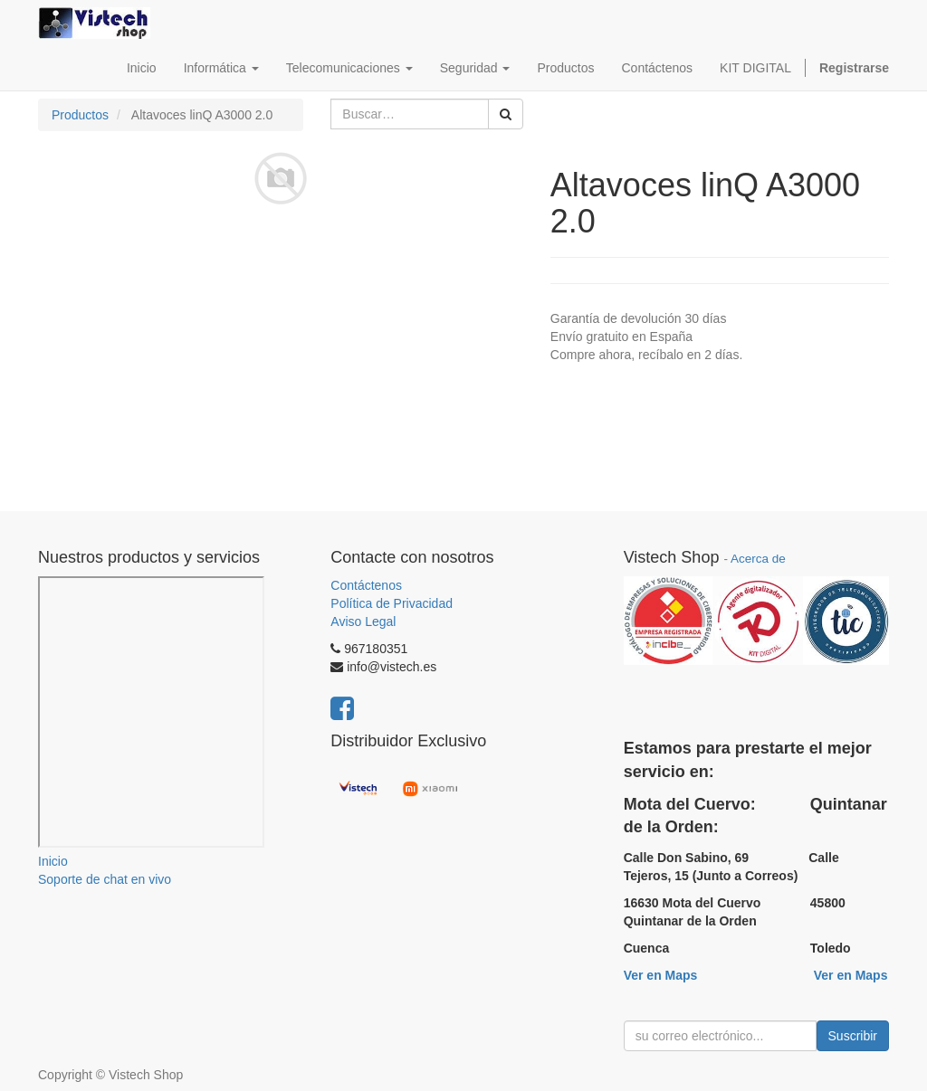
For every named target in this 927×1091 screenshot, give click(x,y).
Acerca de (758, 558)
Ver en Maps (661, 975)
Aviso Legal (363, 621)
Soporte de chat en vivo (104, 879)
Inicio (53, 861)
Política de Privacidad (391, 603)
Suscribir (852, 1036)
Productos (80, 115)
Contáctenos (366, 585)
